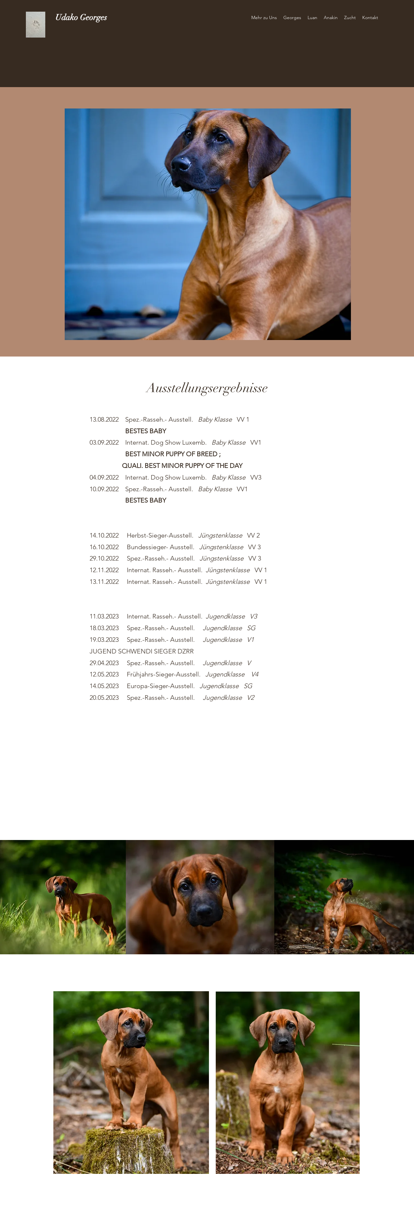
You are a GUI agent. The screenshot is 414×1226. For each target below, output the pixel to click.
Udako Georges (81, 17)
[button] (264, 17)
